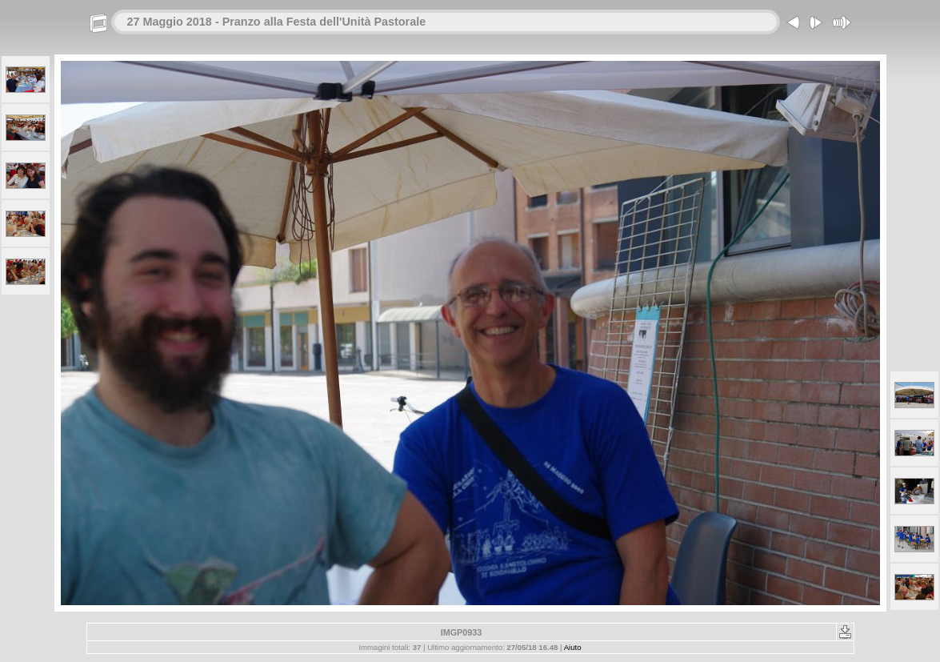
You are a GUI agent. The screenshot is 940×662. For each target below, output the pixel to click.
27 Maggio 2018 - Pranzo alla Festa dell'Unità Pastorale (276, 21)
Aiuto (573, 647)
